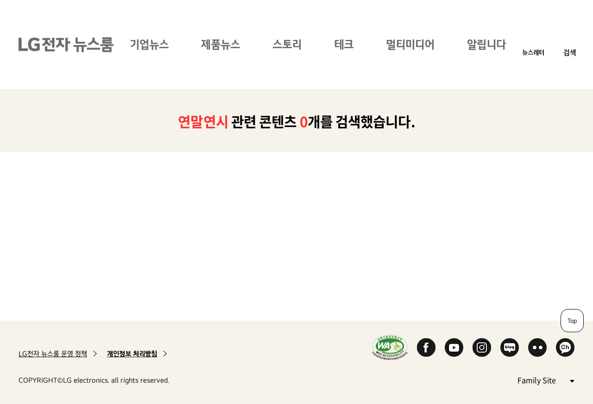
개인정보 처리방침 (132, 353)
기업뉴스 (149, 44)
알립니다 (486, 44)
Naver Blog (509, 347)
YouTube (454, 347)
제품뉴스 (220, 44)
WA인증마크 (390, 347)
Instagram (482, 347)
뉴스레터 (533, 52)
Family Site (545, 379)
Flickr (537, 347)
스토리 (287, 44)
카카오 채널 (565, 347)
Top (572, 320)
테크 (343, 44)
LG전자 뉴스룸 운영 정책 (53, 353)
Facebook (426, 347)
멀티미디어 (410, 44)
